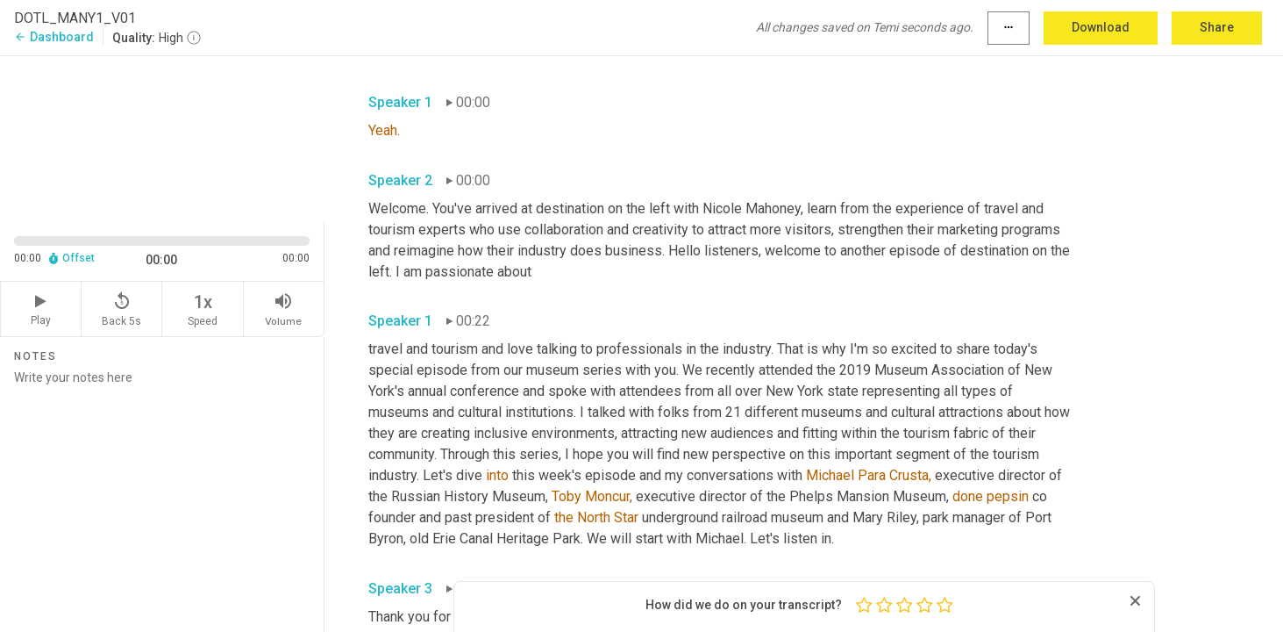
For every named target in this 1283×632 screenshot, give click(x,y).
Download (1101, 27)
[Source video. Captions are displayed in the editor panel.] (162, 137)
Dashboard (54, 37)
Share (1217, 27)
